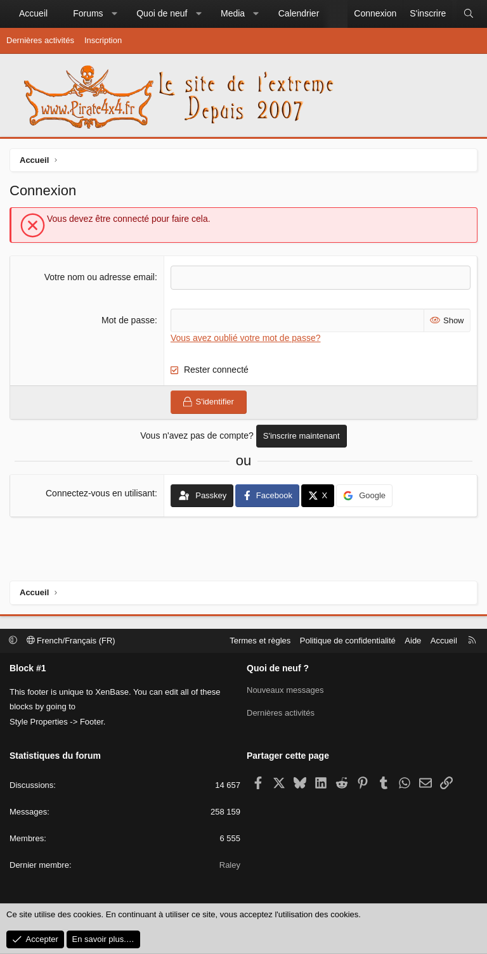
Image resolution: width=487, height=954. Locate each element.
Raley (229, 865)
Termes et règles (260, 640)
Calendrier (299, 13)
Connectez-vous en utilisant (100, 493)
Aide (413, 640)
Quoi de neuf (161, 13)
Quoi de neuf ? (278, 668)
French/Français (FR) (71, 640)
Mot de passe (128, 320)
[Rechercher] (469, 14)
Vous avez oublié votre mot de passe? (246, 338)
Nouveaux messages (285, 690)
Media (233, 13)
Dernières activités (40, 40)
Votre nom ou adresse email (99, 277)
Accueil (33, 13)
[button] (114, 14)
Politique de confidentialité (348, 640)
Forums (88, 13)
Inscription (103, 40)
